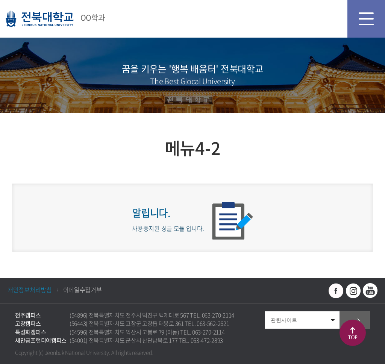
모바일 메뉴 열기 (366, 19)
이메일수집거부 (82, 289)
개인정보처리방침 (30, 289)
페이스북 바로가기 (336, 290)
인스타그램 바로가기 (353, 290)
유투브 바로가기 (369, 290)
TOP (352, 337)
